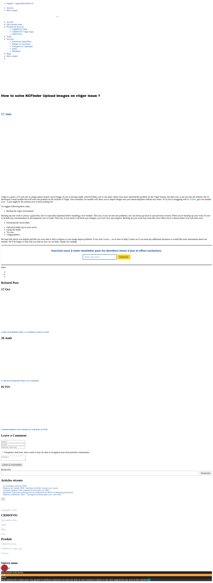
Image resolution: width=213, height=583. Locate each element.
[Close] (3, 499)
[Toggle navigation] (58, 16)
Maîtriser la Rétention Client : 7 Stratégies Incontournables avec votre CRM (32, 495)
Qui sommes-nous (14, 24)
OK (148, 580)
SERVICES (17, 34)
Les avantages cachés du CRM (14, 487)
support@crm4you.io (24, 3)
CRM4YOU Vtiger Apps (23, 32)
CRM (18, 197)
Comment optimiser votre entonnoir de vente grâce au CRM (26, 491)
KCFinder (191, 199)
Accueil (10, 22)
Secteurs (10, 39)
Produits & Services (15, 27)
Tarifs (9, 36)
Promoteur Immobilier (22, 41)
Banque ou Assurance (21, 44)
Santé (14, 49)
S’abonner (123, 257)
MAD (3, 578)
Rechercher (6, 470)
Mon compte (12, 10)
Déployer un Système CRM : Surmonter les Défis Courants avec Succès (30, 489)
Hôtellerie (16, 51)
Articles (10, 8)
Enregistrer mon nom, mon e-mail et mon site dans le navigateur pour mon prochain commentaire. (47, 452)
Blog (9, 53)
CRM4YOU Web (19, 29)
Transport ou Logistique (22, 46)
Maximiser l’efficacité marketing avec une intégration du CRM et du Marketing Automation (38, 493)
